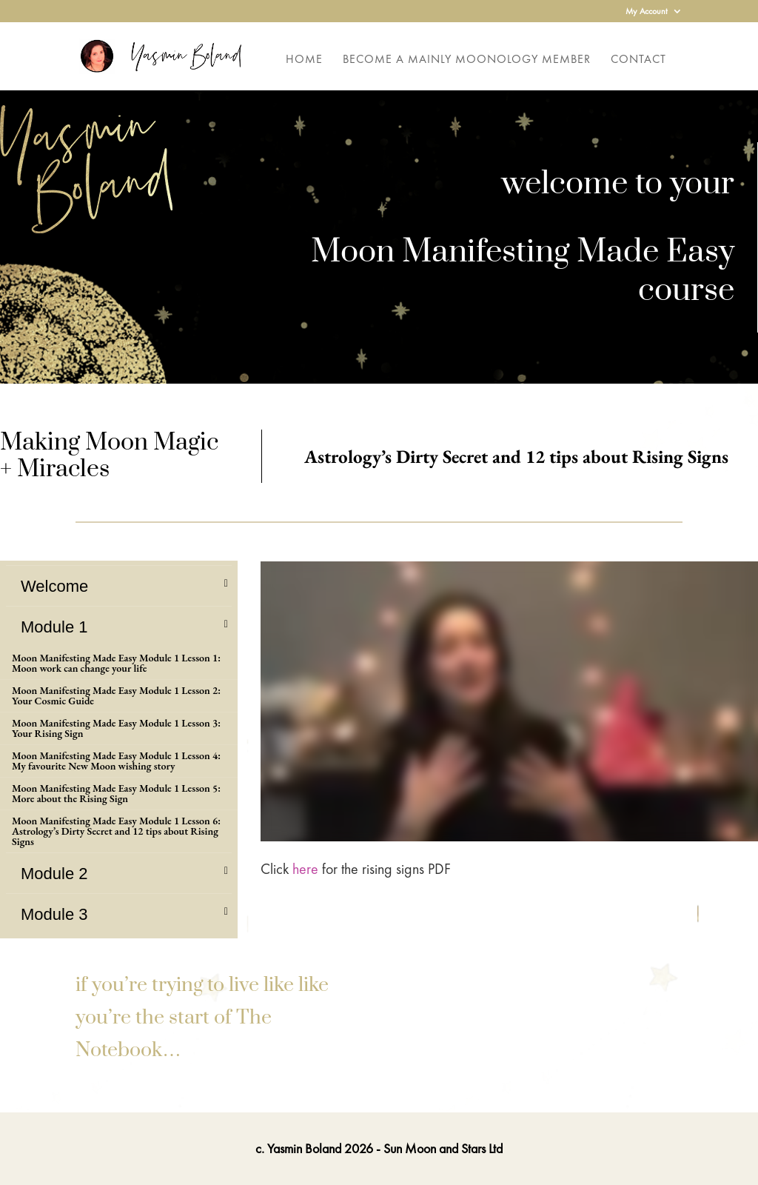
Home (304, 60)
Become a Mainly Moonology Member (467, 60)
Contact (638, 60)
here (305, 868)
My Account (646, 12)
